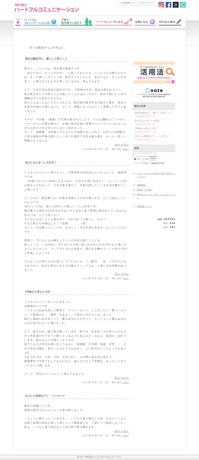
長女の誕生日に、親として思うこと (153, 112)
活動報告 (141, 185)
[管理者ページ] (144, 206)
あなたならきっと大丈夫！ (148, 120)
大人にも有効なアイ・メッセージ (152, 136)
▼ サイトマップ (146, 3)
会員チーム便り (145, 189)
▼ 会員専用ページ (128, 3)
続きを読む (122, 145)
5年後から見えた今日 (145, 128)
